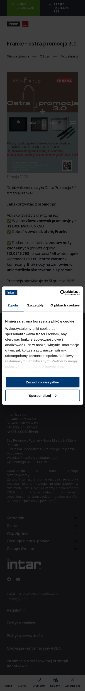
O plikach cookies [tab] (65, 305)
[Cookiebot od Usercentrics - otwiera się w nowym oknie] (60, 293)
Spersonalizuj (42, 395)
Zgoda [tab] (12, 305)
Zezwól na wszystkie (42, 382)
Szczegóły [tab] (35, 305)
